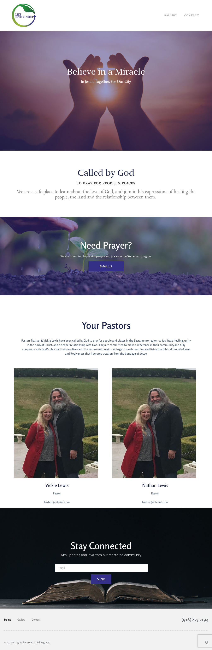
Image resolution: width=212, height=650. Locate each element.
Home (7, 619)
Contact (36, 619)
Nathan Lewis (155, 485)
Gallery (21, 619)
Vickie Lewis (57, 485)
